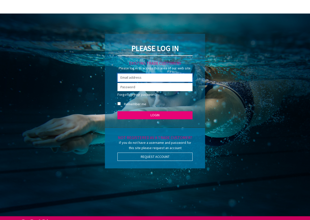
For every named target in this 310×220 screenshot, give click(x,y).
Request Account (155, 156)
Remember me (135, 104)
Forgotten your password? (137, 94)
